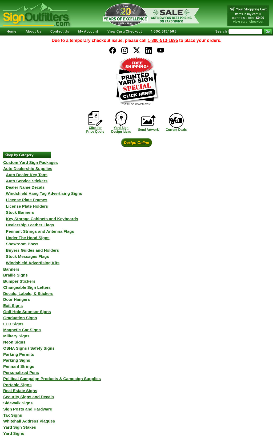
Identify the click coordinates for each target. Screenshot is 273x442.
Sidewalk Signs (18, 403)
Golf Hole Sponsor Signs (27, 311)
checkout (256, 21)
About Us (33, 31)
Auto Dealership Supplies (27, 168)
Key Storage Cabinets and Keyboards (42, 218)
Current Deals (176, 130)
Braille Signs (15, 275)
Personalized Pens (21, 372)
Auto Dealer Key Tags (26, 174)
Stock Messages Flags (27, 256)
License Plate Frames (26, 200)
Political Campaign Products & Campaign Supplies (52, 378)
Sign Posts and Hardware (27, 409)
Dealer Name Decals (25, 187)
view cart (240, 21)
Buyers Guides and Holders (32, 250)
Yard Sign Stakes (19, 427)
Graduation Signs (20, 317)
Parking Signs (16, 360)
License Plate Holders (27, 206)
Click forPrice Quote (95, 129)
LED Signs (13, 324)
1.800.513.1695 (163, 31)
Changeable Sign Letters (27, 287)
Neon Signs (14, 342)
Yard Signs (13, 433)
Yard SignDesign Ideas (121, 129)
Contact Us (59, 31)
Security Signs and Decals (28, 396)
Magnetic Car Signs (22, 329)
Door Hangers (16, 299)
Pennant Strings (18, 366)
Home (11, 31)
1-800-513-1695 (163, 40)
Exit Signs (13, 305)
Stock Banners (20, 212)
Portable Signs (17, 384)
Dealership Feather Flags (30, 225)
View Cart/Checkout (124, 31)
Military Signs (16, 336)
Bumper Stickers (19, 281)
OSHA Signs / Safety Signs (29, 348)
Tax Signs (12, 415)
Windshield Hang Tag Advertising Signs (44, 193)
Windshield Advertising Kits (32, 263)
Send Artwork (148, 130)
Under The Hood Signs (28, 237)
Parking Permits (18, 354)
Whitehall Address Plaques (29, 421)
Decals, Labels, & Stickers (28, 293)
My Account (88, 31)
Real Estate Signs (20, 390)
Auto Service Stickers (26, 181)
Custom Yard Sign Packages (30, 162)
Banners (11, 269)
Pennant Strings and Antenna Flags (40, 231)
